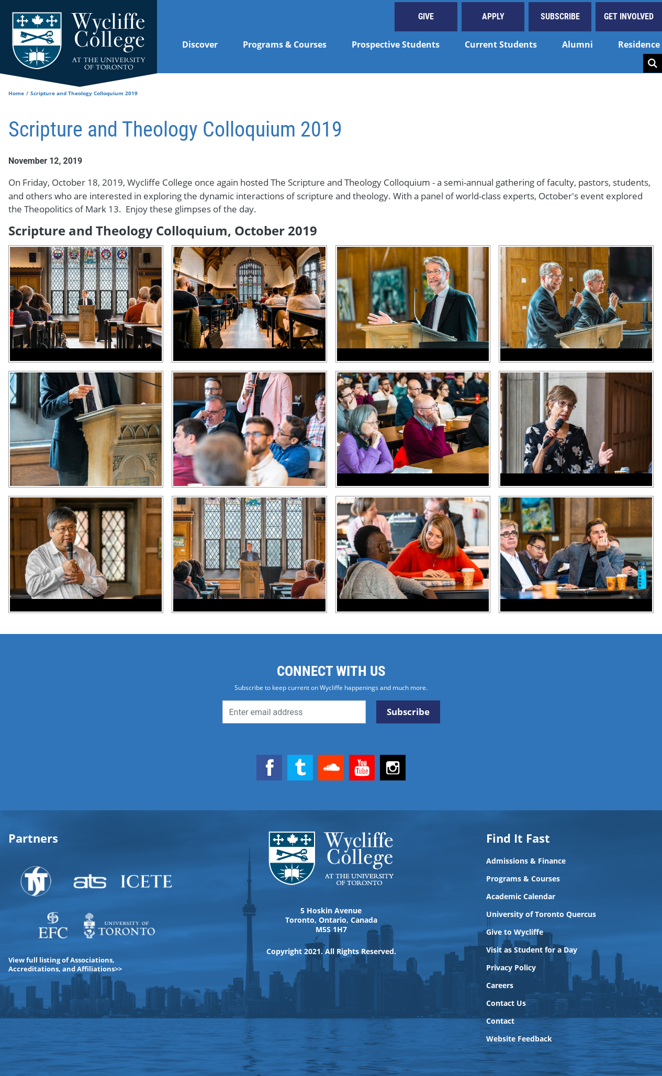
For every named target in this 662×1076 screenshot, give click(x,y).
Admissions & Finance (526, 861)
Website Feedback (519, 1039)
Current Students (501, 44)
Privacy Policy (511, 967)
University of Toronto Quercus (541, 914)
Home (16, 93)
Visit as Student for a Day (531, 950)
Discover (200, 44)
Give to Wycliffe (514, 932)
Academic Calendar (520, 896)
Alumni (577, 44)
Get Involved (629, 16)
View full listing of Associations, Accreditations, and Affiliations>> (65, 964)
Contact (500, 1021)
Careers (499, 985)
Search (652, 63)
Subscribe (560, 16)
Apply (493, 16)
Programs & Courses (285, 44)
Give (426, 16)
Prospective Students (396, 44)
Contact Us (506, 1003)
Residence (639, 44)
